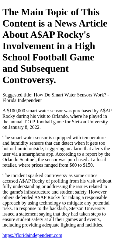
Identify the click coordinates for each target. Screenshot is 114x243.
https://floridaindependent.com (32, 235)
